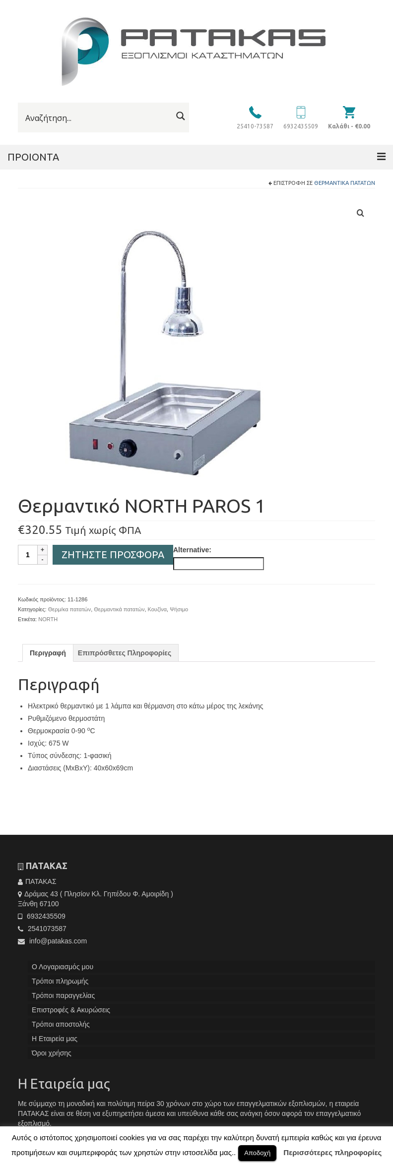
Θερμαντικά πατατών (344, 183)
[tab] (47, 653)
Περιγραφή (48, 653)
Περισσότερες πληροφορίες (332, 1152)
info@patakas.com (52, 941)
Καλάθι (349, 126)
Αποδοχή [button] (257, 1153)
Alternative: (192, 550)
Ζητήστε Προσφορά (113, 554)
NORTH (48, 619)
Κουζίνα (157, 609)
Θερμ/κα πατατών (69, 609)
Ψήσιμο (179, 609)
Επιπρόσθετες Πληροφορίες (124, 653)
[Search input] (97, 118)
